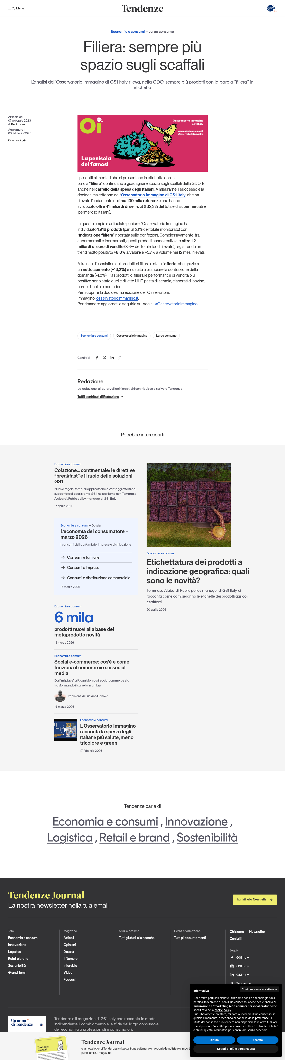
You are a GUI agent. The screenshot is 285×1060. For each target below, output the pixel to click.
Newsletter (257, 932)
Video (68, 973)
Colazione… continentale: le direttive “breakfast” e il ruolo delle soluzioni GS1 (94, 476)
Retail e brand (134, 837)
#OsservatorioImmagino (176, 303)
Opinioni (70, 945)
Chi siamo (237, 932)
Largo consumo (166, 335)
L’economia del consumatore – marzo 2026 (95, 534)
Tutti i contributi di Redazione (100, 397)
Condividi (17, 140)
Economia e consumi (94, 335)
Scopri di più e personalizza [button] (236, 1048)
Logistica (70, 837)
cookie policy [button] (223, 1010)
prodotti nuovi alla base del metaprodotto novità (96, 623)
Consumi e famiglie (80, 557)
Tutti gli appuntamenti (190, 938)
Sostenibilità (207, 837)
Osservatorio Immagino (132, 335)
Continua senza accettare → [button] (259, 989)
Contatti (235, 939)
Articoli (69, 938)
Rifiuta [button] (214, 1040)
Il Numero (70, 959)
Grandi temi (16, 973)
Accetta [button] (257, 1040)
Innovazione (196, 821)
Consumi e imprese (80, 567)
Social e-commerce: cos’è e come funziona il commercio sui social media (91, 667)
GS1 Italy (239, 957)
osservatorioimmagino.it (117, 298)
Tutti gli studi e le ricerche (137, 938)
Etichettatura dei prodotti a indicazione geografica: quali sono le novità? (198, 571)
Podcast (70, 979)
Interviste (70, 966)
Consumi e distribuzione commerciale (95, 577)
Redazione (18, 124)
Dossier (69, 952)
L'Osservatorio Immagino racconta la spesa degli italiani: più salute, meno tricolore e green (108, 734)
